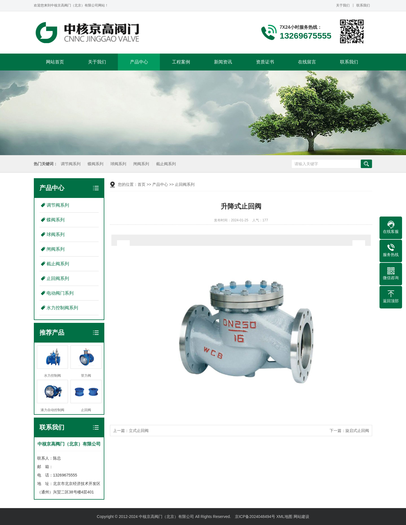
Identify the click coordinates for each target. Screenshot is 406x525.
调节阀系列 (70, 164)
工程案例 (181, 61)
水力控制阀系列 (62, 307)
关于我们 (343, 5)
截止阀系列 (165, 164)
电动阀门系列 (60, 293)
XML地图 (284, 516)
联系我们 (363, 5)
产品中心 (139, 61)
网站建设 (301, 516)
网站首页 (55, 61)
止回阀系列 (58, 278)
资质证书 (265, 61)
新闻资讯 (223, 61)
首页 (141, 184)
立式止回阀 (139, 430)
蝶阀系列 (95, 164)
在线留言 (307, 61)
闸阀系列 (141, 164)
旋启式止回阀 (357, 430)
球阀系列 (118, 164)
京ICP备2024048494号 (255, 516)
